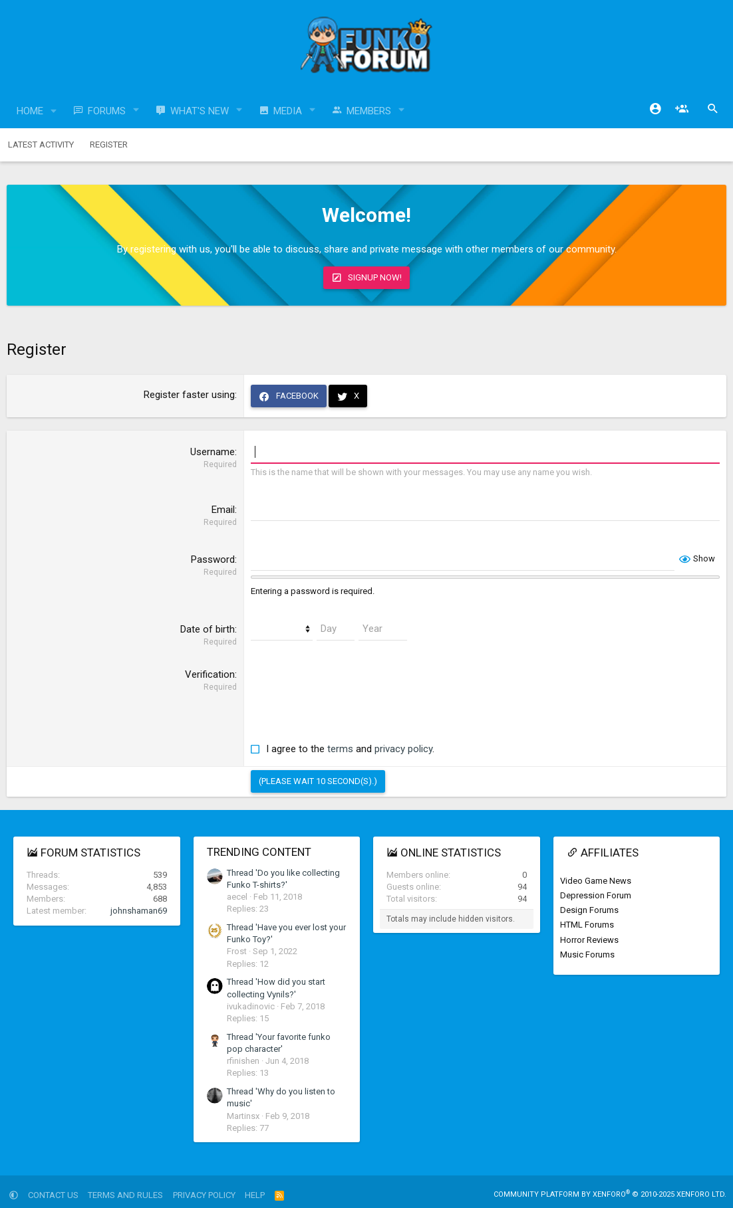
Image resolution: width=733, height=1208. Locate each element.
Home (30, 111)
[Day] (336, 629)
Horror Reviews (589, 940)
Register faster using (189, 395)
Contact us (53, 1195)
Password (213, 559)
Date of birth (207, 629)
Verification (210, 674)
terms (340, 749)
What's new (199, 111)
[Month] (282, 629)
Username (212, 452)
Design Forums (589, 910)
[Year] (383, 629)
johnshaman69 (138, 911)
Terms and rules (125, 1195)
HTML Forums (587, 925)
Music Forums (587, 954)
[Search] (713, 109)
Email (223, 510)
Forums (107, 111)
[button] (54, 111)
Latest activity (41, 145)
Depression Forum (595, 895)
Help (255, 1195)
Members (369, 111)
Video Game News (595, 881)
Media (287, 111)
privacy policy (403, 749)
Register (109, 145)
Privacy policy (204, 1195)
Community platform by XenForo (610, 1194)
